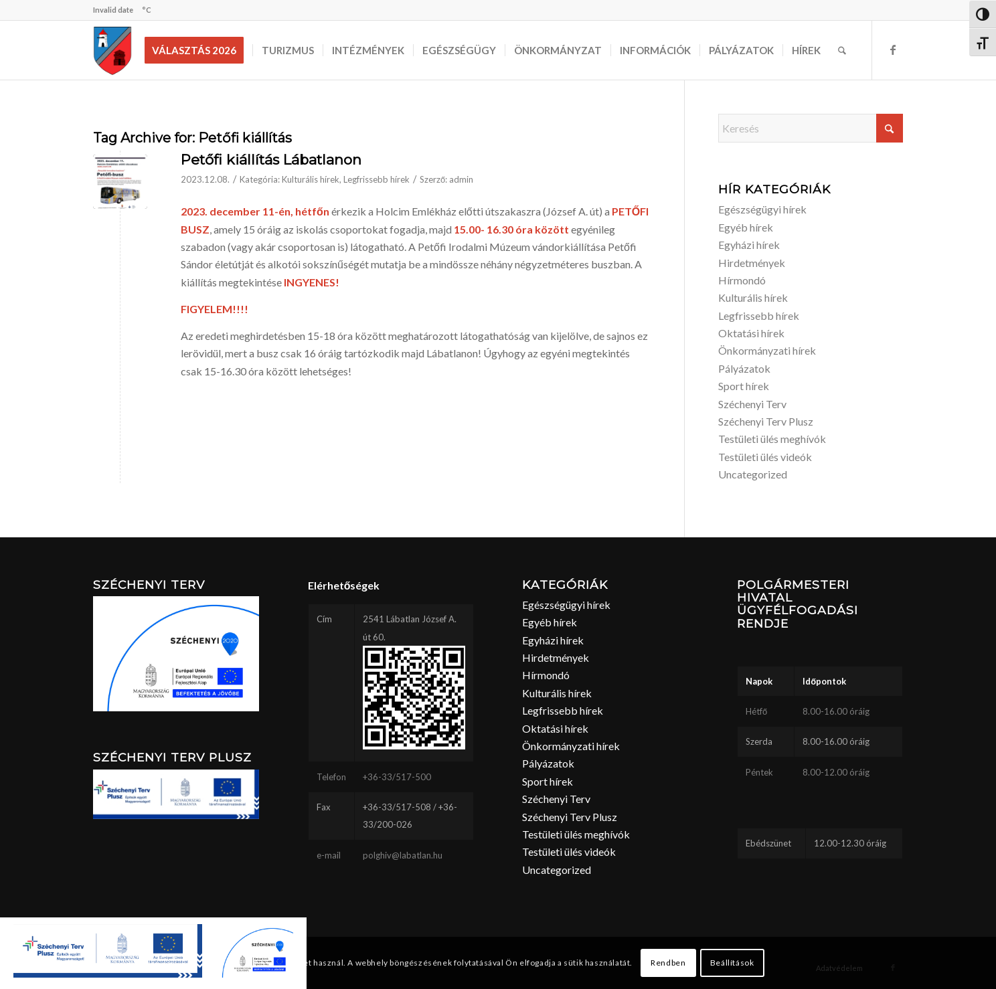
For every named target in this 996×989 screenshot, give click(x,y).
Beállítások (732, 963)
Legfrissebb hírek (376, 179)
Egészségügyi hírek (762, 209)
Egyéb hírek (745, 227)
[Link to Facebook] (893, 49)
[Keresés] (842, 50)
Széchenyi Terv (752, 403)
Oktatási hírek (751, 333)
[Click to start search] (889, 128)
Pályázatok (744, 368)
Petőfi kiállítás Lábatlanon (271, 159)
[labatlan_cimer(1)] (113, 50)
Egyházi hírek (749, 244)
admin (461, 179)
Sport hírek (743, 385)
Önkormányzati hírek (767, 350)
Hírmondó (742, 280)
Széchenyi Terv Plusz (765, 421)
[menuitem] (198, 50)
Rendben (668, 963)
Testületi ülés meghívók (772, 438)
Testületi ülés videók (765, 456)
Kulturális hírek (310, 179)
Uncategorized (752, 474)
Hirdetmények (751, 262)
